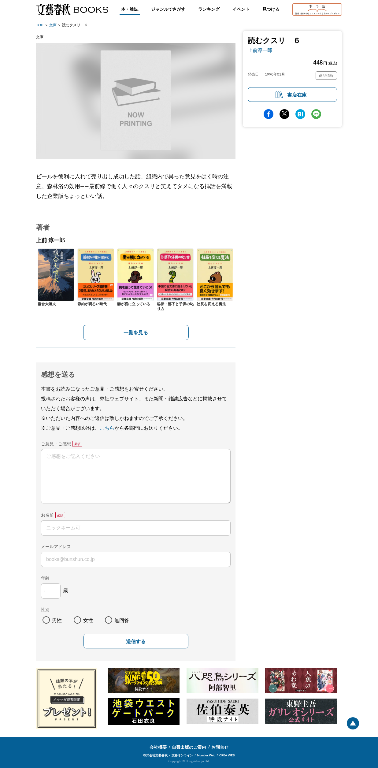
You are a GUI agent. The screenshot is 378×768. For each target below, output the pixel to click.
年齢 (45, 578)
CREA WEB (227, 755)
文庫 (53, 25)
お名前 (47, 515)
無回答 (121, 620)
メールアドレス (56, 546)
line (316, 114)
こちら (107, 428)
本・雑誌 (129, 9)
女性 (88, 620)
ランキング (209, 9)
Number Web (206, 755)
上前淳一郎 (260, 50)
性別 (45, 609)
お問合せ (219, 747)
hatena (300, 114)
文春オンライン (182, 755)
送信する (136, 641)
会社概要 (158, 747)
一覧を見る (136, 332)
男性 (57, 620)
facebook (268, 114)
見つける (271, 9)
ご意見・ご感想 (56, 443)
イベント (241, 9)
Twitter (284, 114)
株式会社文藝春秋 (155, 755)
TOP (39, 25)
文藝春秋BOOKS (72, 9)
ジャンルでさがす (168, 9)
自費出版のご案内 (189, 747)
